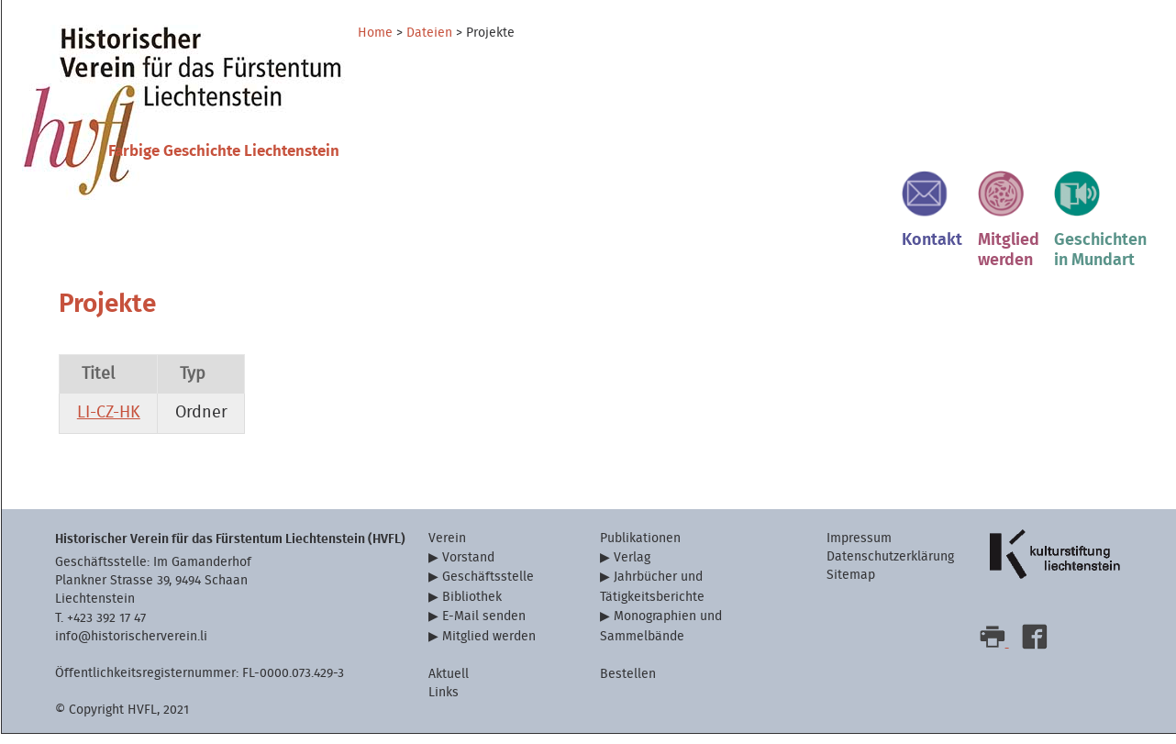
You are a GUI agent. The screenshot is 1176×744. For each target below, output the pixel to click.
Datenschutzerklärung (890, 566)
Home (375, 33)
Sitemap (851, 585)
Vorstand (468, 567)
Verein (447, 548)
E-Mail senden (484, 627)
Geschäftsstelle (488, 587)
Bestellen (628, 684)
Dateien (429, 33)
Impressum (859, 548)
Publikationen (640, 548)
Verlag (632, 567)
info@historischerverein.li (131, 646)
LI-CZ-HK (108, 423)
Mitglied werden (489, 646)
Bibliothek (472, 607)
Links (443, 702)
